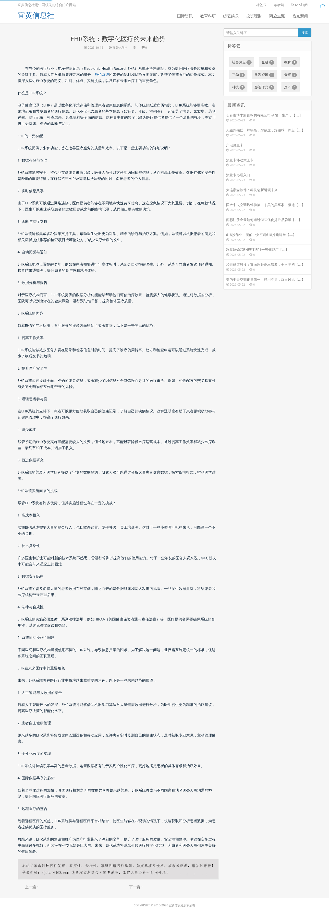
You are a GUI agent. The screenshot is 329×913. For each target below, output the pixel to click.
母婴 (290, 74)
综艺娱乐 (231, 16)
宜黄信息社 (36, 15)
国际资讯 (185, 16)
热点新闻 (300, 16)
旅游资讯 (264, 74)
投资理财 (254, 16)
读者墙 (279, 4)
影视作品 (264, 87)
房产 (290, 87)
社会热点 (242, 62)
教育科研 (208, 16)
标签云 (261, 4)
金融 (267, 62)
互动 (238, 74)
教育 (290, 62)
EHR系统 (102, 74)
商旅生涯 (277, 16)
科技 (238, 87)
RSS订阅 (300, 4)
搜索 (304, 32)
